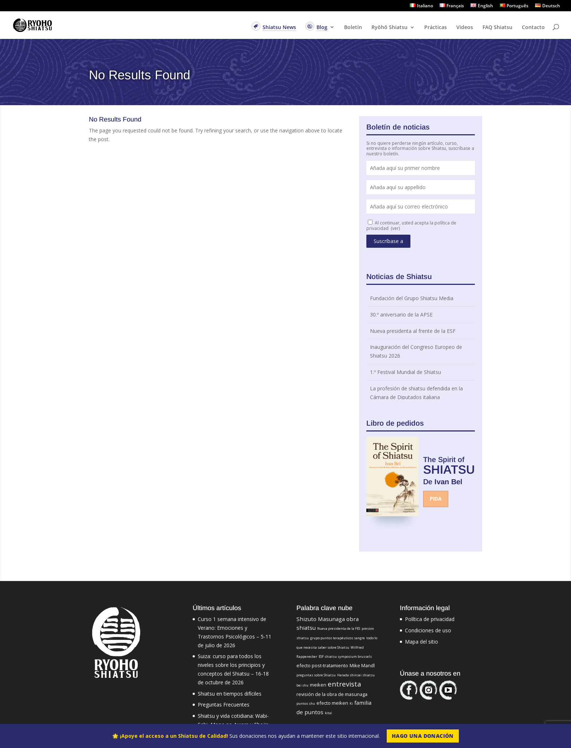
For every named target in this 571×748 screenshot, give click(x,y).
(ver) (395, 228)
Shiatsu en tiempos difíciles (229, 693)
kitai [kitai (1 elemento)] (328, 713)
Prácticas (435, 28)
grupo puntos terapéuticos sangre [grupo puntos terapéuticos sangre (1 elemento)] (337, 638)
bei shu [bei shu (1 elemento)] (302, 685)
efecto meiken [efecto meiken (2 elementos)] (332, 703)
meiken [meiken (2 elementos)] (318, 684)
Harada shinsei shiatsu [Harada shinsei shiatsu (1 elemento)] (356, 675)
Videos (464, 28)
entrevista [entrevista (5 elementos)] (344, 683)
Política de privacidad (429, 619)
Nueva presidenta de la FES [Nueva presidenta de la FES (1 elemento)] (338, 628)
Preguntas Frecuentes (223, 704)
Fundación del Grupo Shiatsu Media (411, 298)
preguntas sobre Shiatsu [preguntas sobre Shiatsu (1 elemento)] (316, 675)
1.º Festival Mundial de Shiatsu (405, 372)
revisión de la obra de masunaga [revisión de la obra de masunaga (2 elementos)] (331, 694)
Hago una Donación (423, 735)
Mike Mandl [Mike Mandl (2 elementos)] (362, 665)
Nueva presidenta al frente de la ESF (413, 330)
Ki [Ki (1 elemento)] (351, 703)
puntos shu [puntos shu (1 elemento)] (305, 703)
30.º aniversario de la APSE (401, 314)
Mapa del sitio (421, 641)
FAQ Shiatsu (497, 28)
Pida (436, 498)
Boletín (353, 28)
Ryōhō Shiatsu (389, 28)
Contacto (533, 28)
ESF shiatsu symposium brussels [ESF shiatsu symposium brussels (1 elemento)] (345, 656)
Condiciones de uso (428, 630)
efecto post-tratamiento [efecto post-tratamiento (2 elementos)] (322, 665)
